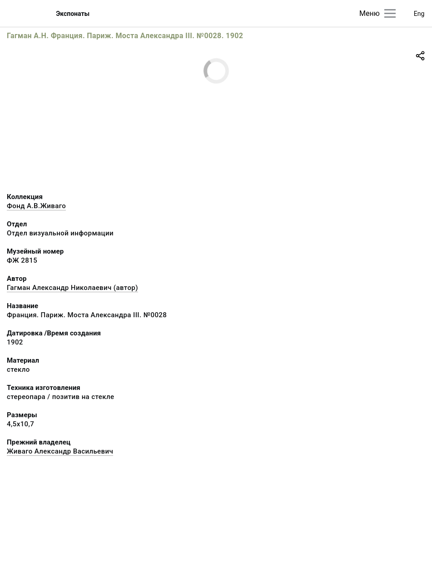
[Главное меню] (390, 13)
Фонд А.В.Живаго (36, 206)
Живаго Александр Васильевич (60, 451)
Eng (419, 13)
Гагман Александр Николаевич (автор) (72, 288)
